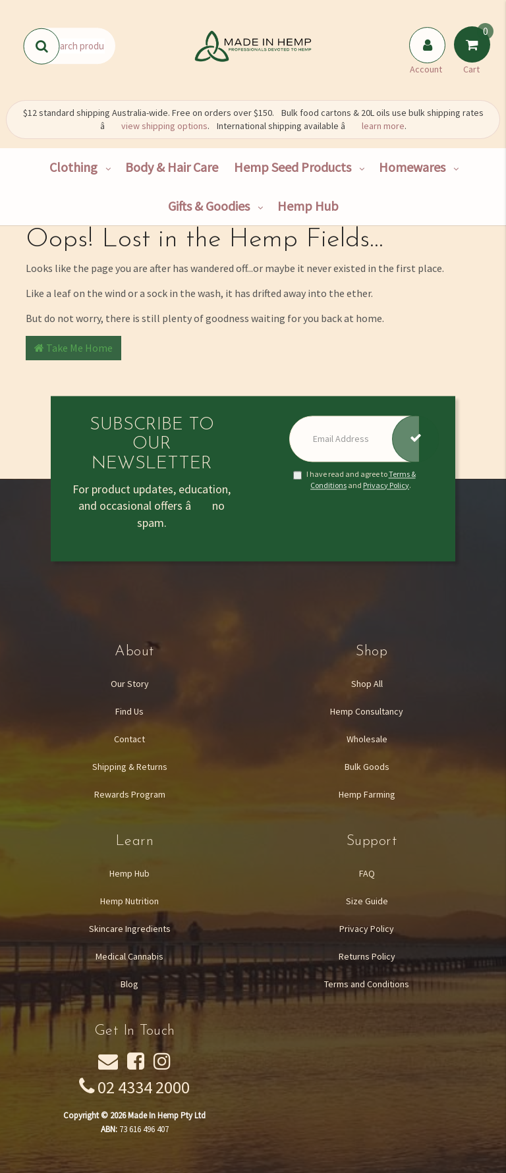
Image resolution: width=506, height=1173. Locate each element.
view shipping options (164, 126)
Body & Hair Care (171, 167)
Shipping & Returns (129, 767)
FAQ (367, 873)
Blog (129, 984)
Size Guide (367, 901)
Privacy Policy (386, 485)
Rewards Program (129, 794)
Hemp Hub (308, 206)
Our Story (130, 684)
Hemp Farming (367, 794)
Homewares (412, 167)
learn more (383, 126)
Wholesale (367, 739)
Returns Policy (367, 956)
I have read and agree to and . (354, 479)
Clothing (73, 167)
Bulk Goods (367, 767)
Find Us (129, 711)
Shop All (367, 684)
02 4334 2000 (144, 1087)
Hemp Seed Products (292, 167)
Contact (129, 739)
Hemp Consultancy (366, 711)
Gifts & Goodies (209, 206)
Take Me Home (73, 347)
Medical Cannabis (129, 956)
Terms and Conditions (366, 984)
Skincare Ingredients (130, 929)
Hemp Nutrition (129, 901)
